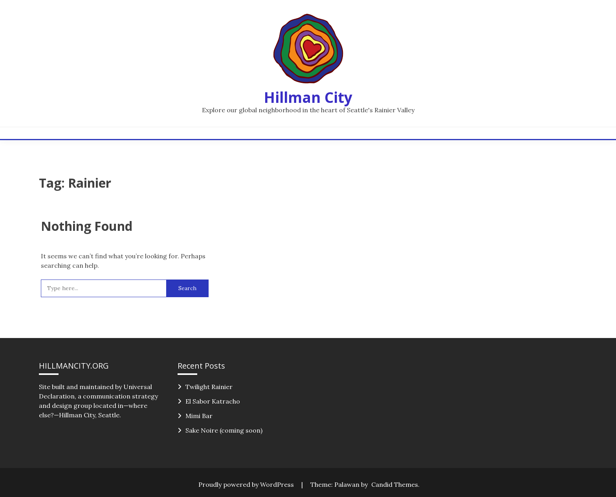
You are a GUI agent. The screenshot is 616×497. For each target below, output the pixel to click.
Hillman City (308, 97)
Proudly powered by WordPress (246, 484)
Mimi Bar (199, 416)
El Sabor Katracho (212, 401)
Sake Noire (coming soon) (223, 430)
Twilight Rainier (209, 387)
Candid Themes (394, 484)
